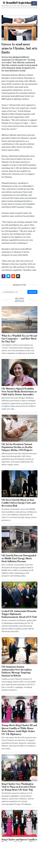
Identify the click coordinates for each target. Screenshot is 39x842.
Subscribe (32, 292)
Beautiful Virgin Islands (19, 2)
